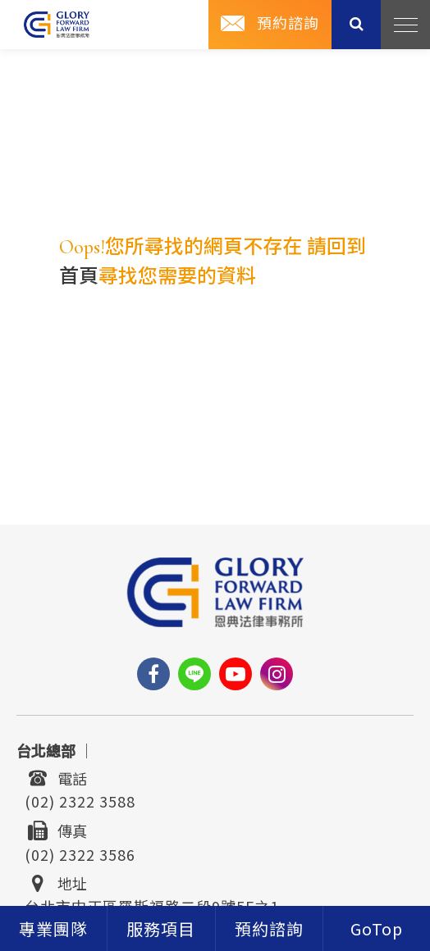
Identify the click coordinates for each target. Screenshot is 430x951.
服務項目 (160, 930)
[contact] (269, 928)
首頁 (78, 277)
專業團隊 (53, 930)
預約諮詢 (288, 24)
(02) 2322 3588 (80, 800)
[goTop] (376, 928)
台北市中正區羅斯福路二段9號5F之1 (152, 905)
